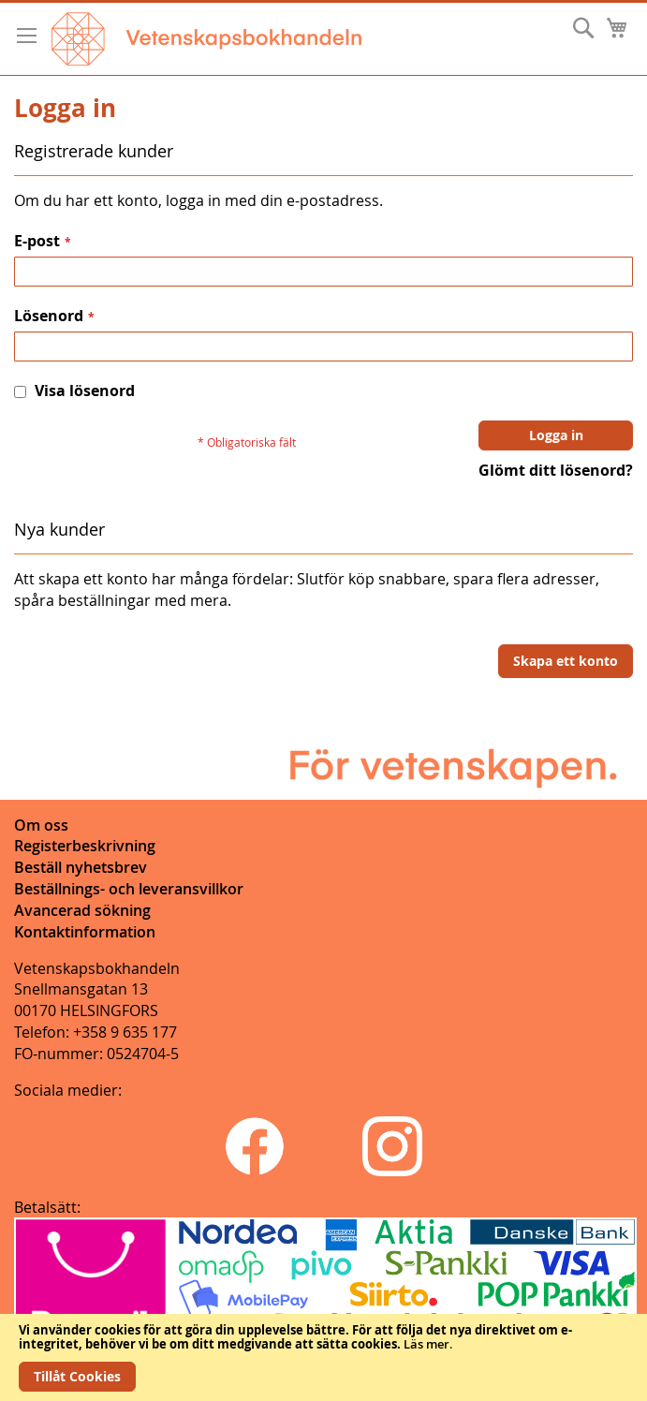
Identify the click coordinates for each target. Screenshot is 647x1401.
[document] (323, 1357)
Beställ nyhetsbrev (80, 867)
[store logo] (206, 39)
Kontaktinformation (84, 932)
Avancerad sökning (82, 910)
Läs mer (426, 1343)
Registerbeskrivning (84, 845)
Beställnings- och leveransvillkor (128, 888)
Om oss (41, 825)
